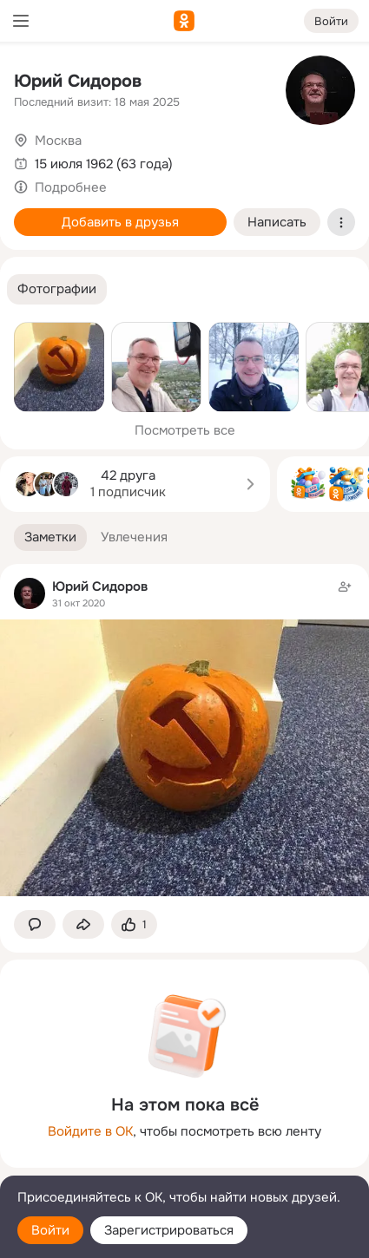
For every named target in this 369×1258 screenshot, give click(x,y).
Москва (58, 140)
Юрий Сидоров (78, 81)
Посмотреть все (185, 430)
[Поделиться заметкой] (83, 924)
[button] (57, 289)
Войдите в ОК (90, 1131)
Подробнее (71, 187)
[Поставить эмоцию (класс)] (134, 924)
